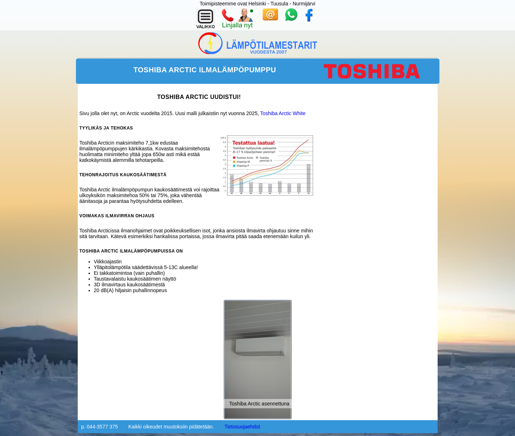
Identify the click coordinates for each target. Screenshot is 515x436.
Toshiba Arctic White (283, 113)
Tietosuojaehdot (242, 427)
